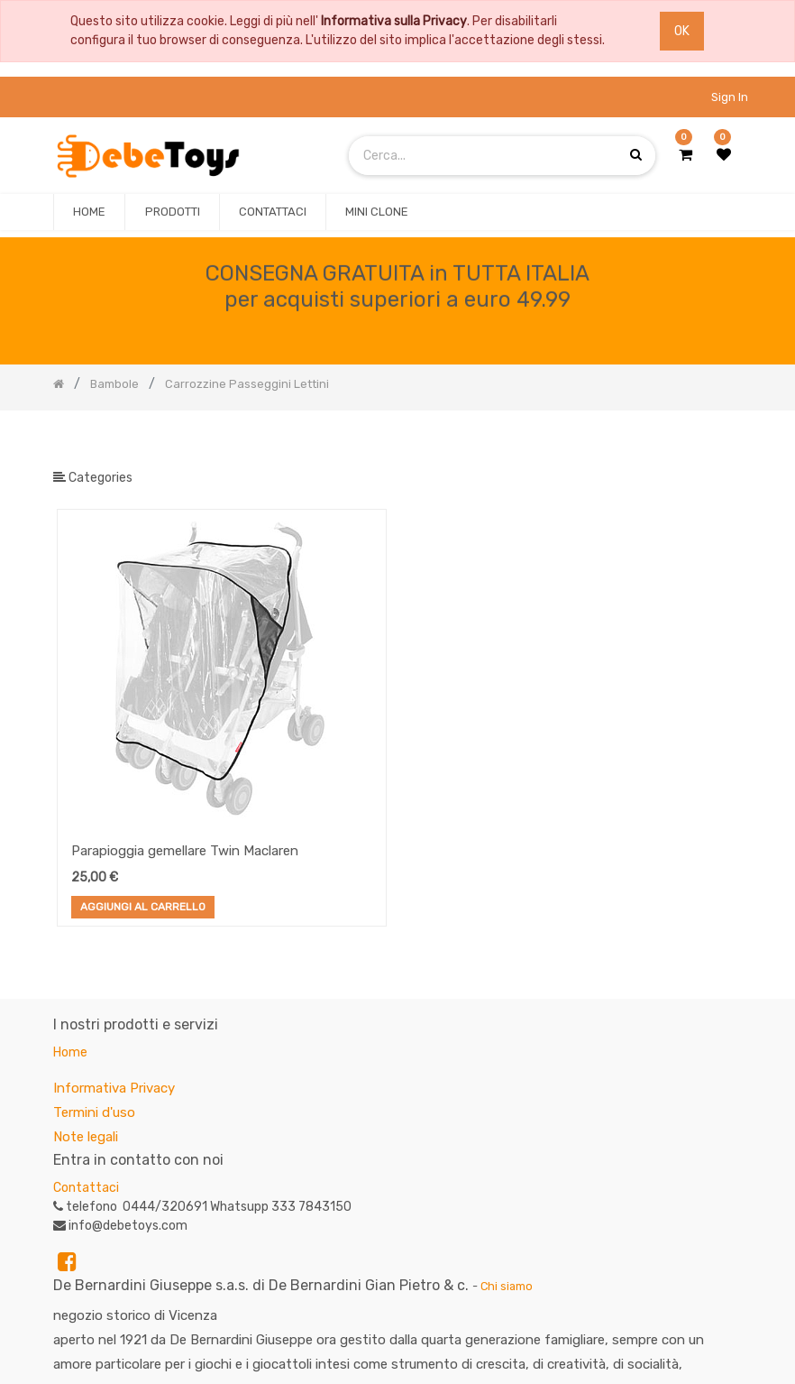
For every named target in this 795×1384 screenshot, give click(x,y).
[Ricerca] (727, 439)
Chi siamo (506, 1286)
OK (682, 31)
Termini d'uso (94, 1112)
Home (70, 1052)
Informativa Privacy (114, 1088)
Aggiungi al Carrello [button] (143, 908)
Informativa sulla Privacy (394, 21)
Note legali (85, 1137)
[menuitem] (89, 212)
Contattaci (86, 1187)
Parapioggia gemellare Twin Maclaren (184, 851)
